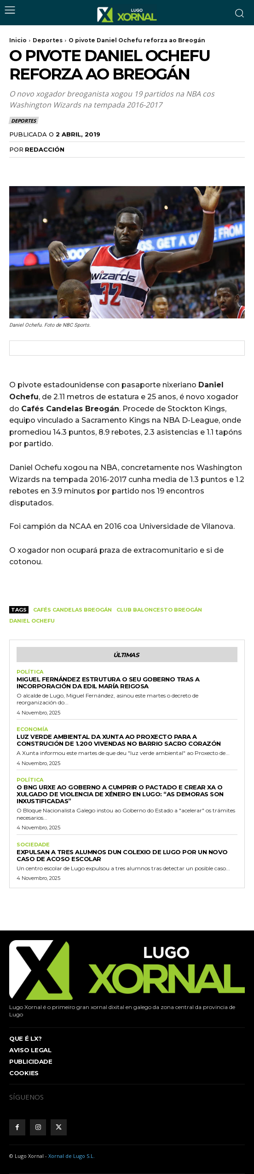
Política (30, 672)
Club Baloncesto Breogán (159, 610)
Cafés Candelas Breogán (72, 610)
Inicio (18, 40)
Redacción (44, 149)
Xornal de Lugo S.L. (71, 1155)
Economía (32, 729)
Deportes (48, 40)
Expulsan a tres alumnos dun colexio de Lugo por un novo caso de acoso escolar (122, 855)
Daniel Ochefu (32, 621)
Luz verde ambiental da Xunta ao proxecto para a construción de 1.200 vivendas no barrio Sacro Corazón (119, 740)
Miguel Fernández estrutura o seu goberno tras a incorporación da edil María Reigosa (108, 682)
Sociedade (33, 845)
